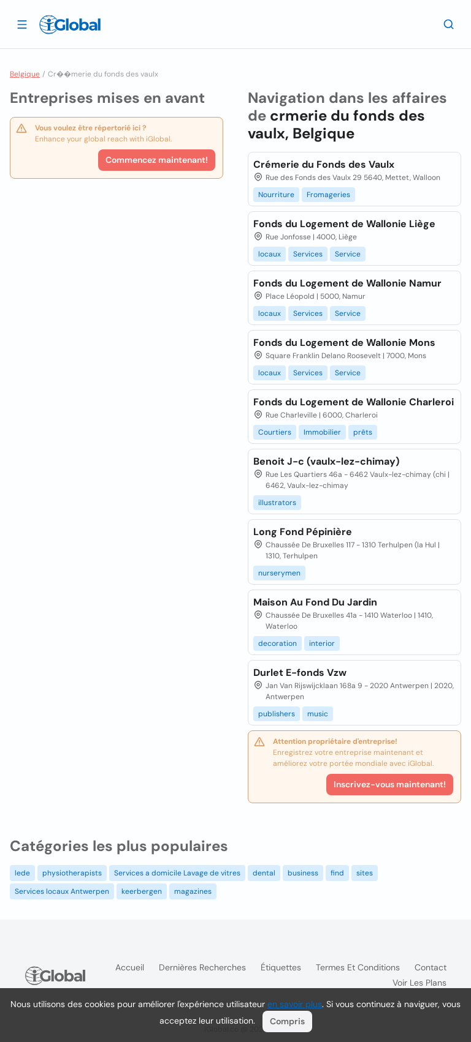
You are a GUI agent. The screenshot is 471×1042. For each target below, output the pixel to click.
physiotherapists (72, 873)
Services (308, 254)
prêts (362, 432)
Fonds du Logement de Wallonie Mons (344, 342)
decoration (277, 643)
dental (264, 873)
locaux (269, 254)
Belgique (25, 74)
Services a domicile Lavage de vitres (177, 873)
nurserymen (279, 573)
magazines (193, 891)
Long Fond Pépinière (302, 531)
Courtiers (274, 432)
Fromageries (328, 195)
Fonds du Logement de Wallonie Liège (344, 223)
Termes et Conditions (358, 967)
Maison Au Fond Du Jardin (315, 602)
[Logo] (70, 24)
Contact (430, 967)
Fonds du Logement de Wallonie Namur (347, 283)
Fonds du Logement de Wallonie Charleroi (353, 401)
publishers (276, 714)
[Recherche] (449, 24)
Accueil (129, 967)
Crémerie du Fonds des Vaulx (323, 164)
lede (22, 873)
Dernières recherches (202, 967)
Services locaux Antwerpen (62, 891)
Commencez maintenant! (156, 159)
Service (348, 254)
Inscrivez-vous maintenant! (390, 784)
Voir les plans (419, 982)
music (317, 714)
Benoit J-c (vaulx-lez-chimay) (326, 461)
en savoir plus (294, 1004)
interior (322, 643)
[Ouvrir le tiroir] (22, 24)
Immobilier (322, 432)
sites (364, 873)
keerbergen (141, 891)
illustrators (277, 503)
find (337, 873)
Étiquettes (281, 967)
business (303, 873)
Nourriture (276, 195)
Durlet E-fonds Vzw (300, 672)
